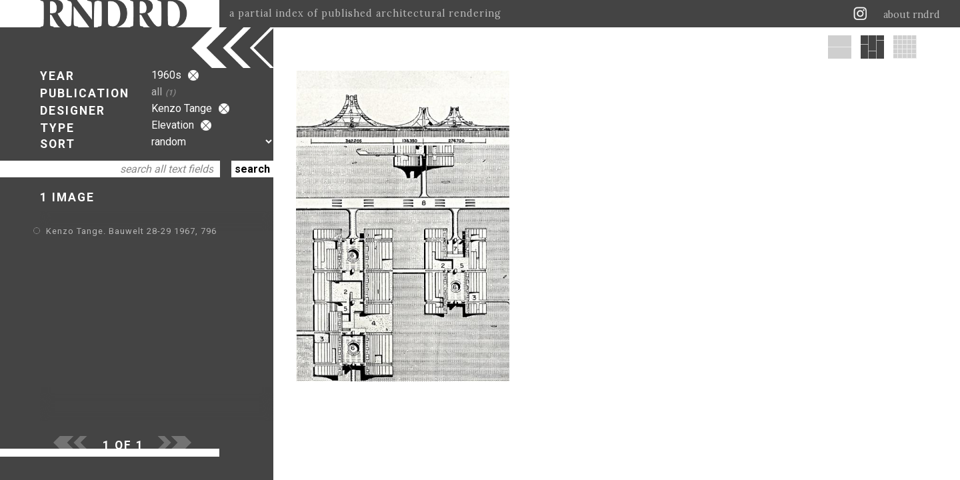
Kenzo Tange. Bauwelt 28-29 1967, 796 (131, 231)
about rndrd (911, 15)
